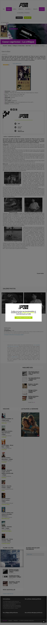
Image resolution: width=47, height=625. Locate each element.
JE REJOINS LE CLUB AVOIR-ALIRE (23, 317)
